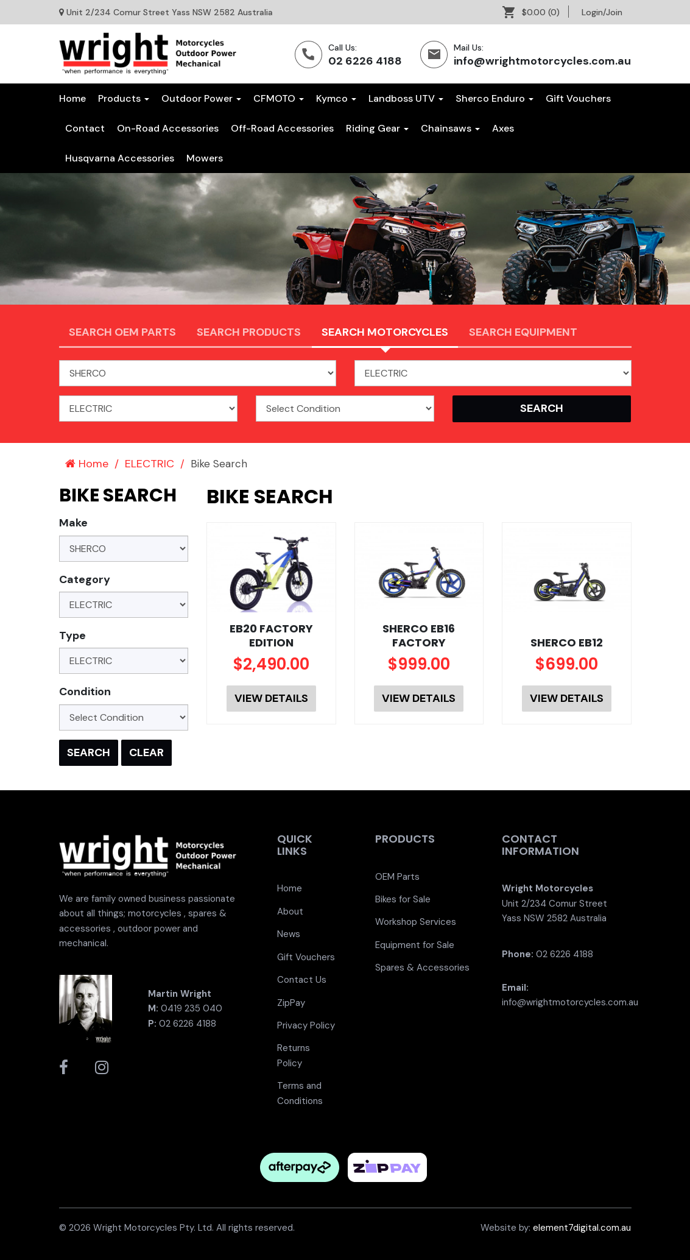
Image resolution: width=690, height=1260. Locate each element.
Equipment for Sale (414, 945)
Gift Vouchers (578, 98)
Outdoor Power (201, 98)
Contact (85, 128)
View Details (271, 698)
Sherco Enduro (494, 98)
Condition (85, 691)
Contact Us (301, 980)
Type (72, 635)
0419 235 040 (191, 1008)
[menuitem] (535, 12)
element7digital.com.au (582, 1228)
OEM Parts (397, 877)
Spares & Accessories (422, 967)
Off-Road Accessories (282, 128)
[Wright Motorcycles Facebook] (63, 1067)
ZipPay (291, 1003)
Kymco (336, 98)
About (290, 911)
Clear (146, 752)
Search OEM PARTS (122, 332)
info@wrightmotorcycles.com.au (542, 61)
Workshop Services (415, 922)
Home (72, 98)
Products (123, 98)
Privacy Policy (306, 1025)
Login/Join (602, 12)
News (288, 934)
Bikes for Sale (403, 899)
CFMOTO (278, 98)
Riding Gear (377, 128)
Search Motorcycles (385, 332)
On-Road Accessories (168, 128)
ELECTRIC (149, 463)
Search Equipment (523, 332)
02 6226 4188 (365, 61)
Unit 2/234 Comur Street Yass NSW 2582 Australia (169, 12)
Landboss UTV (405, 98)
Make (73, 522)
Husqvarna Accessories (119, 158)
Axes (503, 128)
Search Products (249, 332)
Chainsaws (450, 128)
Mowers (204, 158)
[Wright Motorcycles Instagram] (101, 1067)
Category (84, 579)
